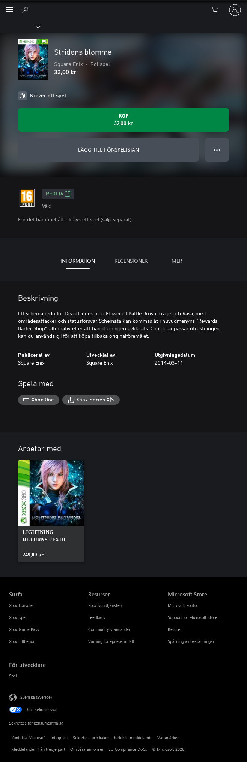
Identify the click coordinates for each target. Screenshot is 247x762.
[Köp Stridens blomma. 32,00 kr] (123, 120)
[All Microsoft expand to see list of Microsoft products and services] (9, 10)
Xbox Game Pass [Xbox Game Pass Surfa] (24, 629)
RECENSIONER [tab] (131, 260)
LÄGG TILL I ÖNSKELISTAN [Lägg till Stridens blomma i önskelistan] (108, 149)
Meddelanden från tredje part (38, 749)
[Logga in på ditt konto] (235, 10)
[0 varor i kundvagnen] (217, 10)
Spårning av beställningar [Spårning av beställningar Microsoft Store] (191, 641)
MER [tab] (177, 260)
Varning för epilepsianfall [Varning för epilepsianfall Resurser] (111, 641)
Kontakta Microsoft (28, 737)
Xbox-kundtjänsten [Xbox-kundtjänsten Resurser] (105, 605)
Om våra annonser (87, 749)
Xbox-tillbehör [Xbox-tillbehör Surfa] (22, 641)
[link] (51, 511)
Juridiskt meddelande (133, 737)
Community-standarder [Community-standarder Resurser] (109, 629)
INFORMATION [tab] (77, 260)
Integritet (59, 737)
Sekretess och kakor (91, 737)
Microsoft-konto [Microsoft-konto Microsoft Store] (182, 605)
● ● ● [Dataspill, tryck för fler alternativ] (217, 150)
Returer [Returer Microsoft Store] (175, 629)
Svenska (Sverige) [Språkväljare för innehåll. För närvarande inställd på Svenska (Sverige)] (36, 696)
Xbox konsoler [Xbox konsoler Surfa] (21, 605)
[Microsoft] (123, 5)
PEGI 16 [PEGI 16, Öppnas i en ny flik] (58, 194)
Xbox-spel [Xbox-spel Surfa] (18, 617)
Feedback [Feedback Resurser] (96, 617)
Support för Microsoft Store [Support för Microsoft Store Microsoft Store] (192, 617)
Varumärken (168, 737)
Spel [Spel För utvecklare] (13, 675)
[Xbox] (20, 26)
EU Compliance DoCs (127, 749)
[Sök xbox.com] (26, 10)
